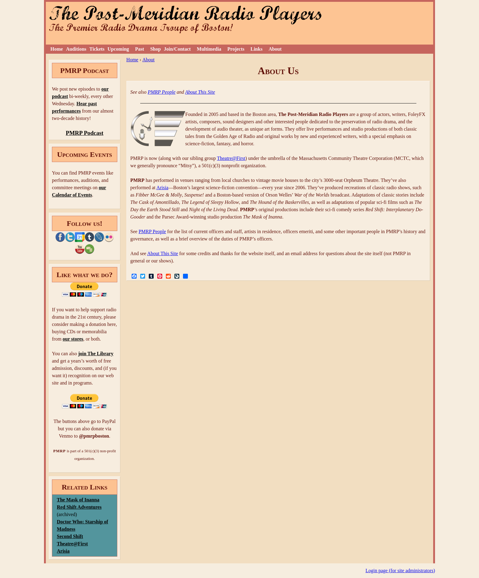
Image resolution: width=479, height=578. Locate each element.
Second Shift (70, 536)
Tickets (97, 49)
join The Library (95, 353)
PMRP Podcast (84, 133)
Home (56, 49)
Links (256, 49)
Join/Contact (177, 49)
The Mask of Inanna (78, 499)
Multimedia (209, 49)
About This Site (200, 92)
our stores (73, 338)
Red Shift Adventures (79, 507)
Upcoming (118, 49)
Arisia (162, 187)
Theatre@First (231, 158)
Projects (235, 49)
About (275, 49)
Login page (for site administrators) (400, 570)
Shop (155, 49)
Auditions (76, 49)
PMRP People (161, 92)
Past (139, 49)
